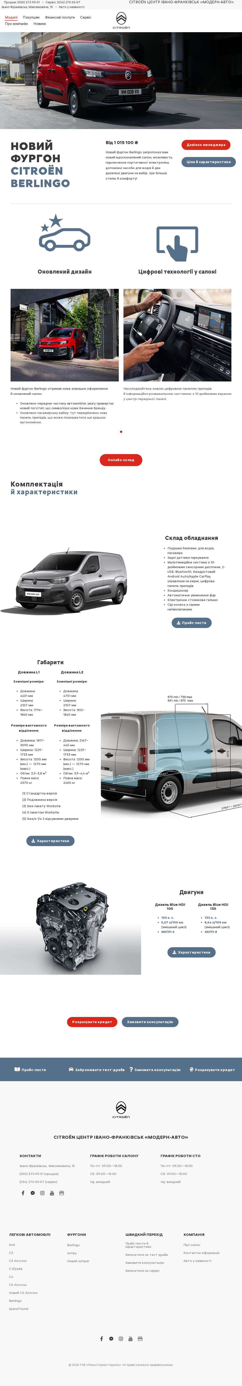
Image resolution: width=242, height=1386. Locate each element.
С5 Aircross (18, 1285)
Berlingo (15, 1301)
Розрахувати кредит (92, 1022)
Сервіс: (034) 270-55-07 (63, 2)
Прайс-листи (30, 1069)
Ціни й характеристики (209, 162)
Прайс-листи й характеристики (138, 1245)
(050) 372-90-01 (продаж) (39, 1174)
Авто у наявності (71, 7)
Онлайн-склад (121, 460)
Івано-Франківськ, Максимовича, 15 (27, 7)
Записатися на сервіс (142, 1271)
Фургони (76, 1235)
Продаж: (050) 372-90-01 (22, 2)
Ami (12, 1245)
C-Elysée (16, 1269)
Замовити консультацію (150, 1022)
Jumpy (72, 1253)
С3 (11, 1253)
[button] (121, 432)
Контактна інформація (201, 1253)
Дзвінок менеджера (206, 145)
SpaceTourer (19, 1309)
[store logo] (121, 20)
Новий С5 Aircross (23, 1293)
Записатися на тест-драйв (146, 1255)
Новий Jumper (78, 1261)
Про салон (191, 1245)
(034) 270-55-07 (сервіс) (38, 1182)
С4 (11, 1277)
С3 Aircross (18, 1261)
